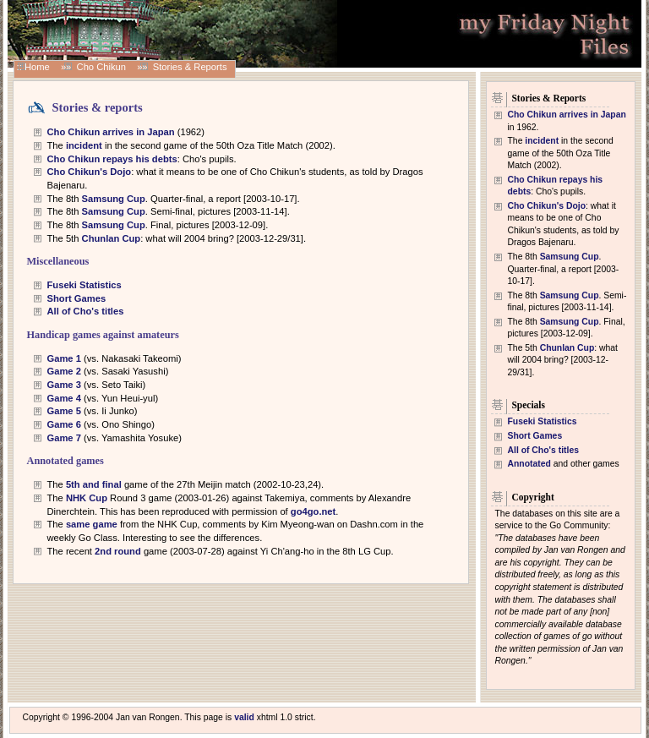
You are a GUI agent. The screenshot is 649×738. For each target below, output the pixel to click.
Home (37, 67)
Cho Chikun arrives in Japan (111, 132)
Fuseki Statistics (84, 285)
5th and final (94, 484)
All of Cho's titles (85, 311)
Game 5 (64, 411)
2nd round (119, 551)
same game (91, 524)
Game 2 (64, 371)
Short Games (76, 298)
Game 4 (64, 398)
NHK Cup (86, 498)
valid (244, 717)
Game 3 (64, 385)
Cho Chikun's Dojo (89, 172)
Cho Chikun (101, 67)
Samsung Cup (113, 199)
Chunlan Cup (111, 238)
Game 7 (64, 438)
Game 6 (64, 424)
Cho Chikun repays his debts (112, 159)
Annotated (529, 463)
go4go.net (313, 511)
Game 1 (64, 358)
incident (84, 145)
